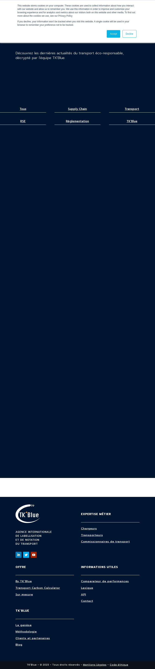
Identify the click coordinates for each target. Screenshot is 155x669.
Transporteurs (92, 535)
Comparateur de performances (105, 581)
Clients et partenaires (33, 638)
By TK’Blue (24, 581)
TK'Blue (132, 121)
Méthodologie (26, 632)
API (83, 595)
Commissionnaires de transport (105, 542)
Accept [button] (113, 34)
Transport (132, 109)
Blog (19, 645)
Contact (87, 601)
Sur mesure (24, 595)
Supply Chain (77, 109)
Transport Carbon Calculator (38, 588)
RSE (23, 121)
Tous (23, 109)
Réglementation (77, 121)
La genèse (24, 625)
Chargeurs (89, 529)
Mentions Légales (95, 664)
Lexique (87, 588)
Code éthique (119, 664)
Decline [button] (129, 34)
